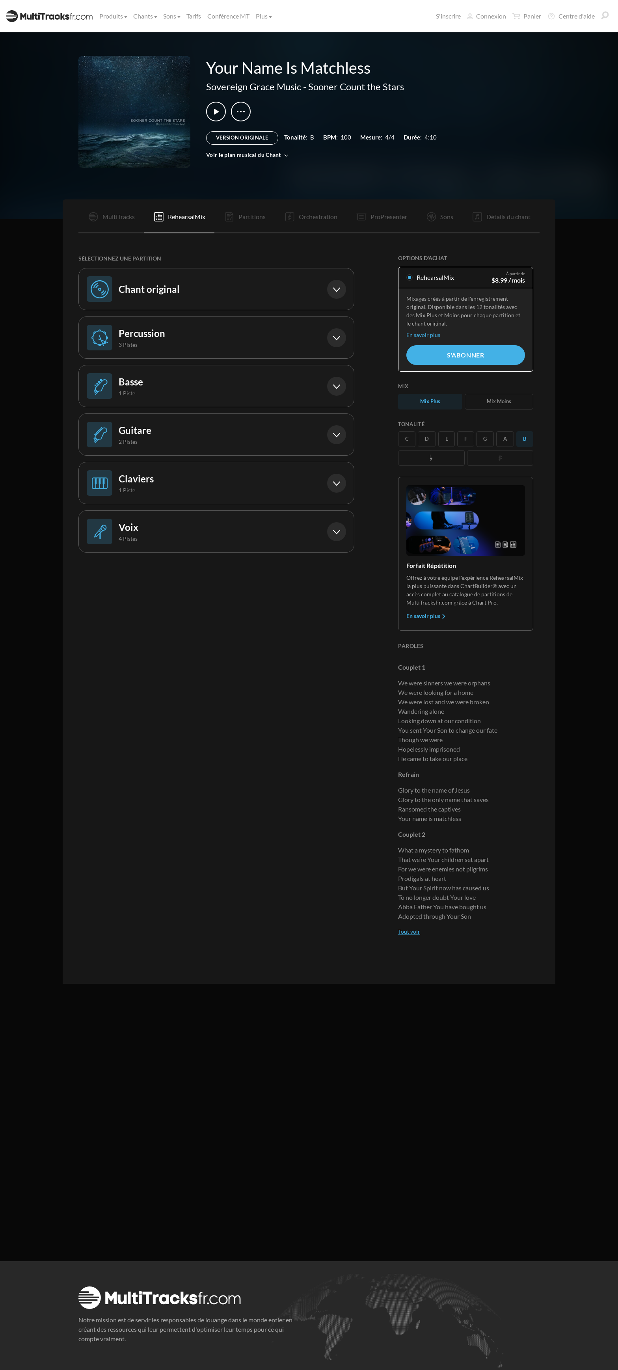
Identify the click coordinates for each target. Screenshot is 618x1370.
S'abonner (465, 355)
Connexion (486, 16)
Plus (263, 16)
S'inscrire (448, 16)
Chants (144, 16)
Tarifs (193, 16)
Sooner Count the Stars (356, 86)
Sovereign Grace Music (253, 86)
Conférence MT (228, 16)
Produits (112, 16)
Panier (526, 16)
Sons (171, 16)
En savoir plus (423, 334)
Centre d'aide (571, 16)
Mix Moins (499, 401)
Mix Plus (430, 401)
